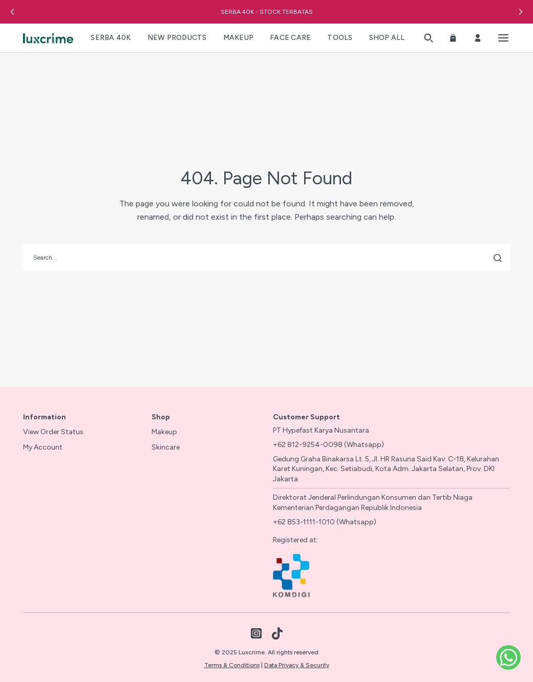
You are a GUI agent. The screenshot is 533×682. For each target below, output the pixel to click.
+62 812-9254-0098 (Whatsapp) (328, 444)
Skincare (166, 447)
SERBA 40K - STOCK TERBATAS (267, 11)
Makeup (164, 432)
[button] (12, 11)
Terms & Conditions (232, 665)
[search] (266, 257)
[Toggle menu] (503, 38)
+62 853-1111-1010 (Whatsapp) (324, 522)
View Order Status (53, 432)
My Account (42, 447)
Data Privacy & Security (296, 665)
